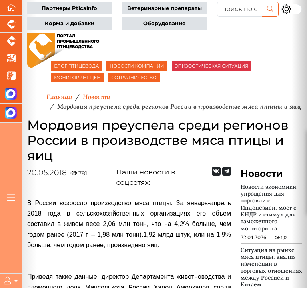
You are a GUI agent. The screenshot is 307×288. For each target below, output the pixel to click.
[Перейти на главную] (11, 8)
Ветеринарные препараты (164, 8)
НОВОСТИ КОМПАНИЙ (137, 66)
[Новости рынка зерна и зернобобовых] (11, 75)
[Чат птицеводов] (11, 113)
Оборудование (164, 23)
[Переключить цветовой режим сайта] (291, 9)
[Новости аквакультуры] (11, 58)
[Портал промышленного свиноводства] (11, 24)
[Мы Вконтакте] (216, 171)
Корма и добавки (69, 23)
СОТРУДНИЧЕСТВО (134, 77)
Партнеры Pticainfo (69, 8)
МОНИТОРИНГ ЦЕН (77, 77)
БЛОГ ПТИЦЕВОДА (76, 66)
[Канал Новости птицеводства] (11, 94)
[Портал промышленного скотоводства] (11, 41)
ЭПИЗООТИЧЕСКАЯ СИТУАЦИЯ (211, 66)
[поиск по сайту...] (239, 9)
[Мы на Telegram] (226, 171)
